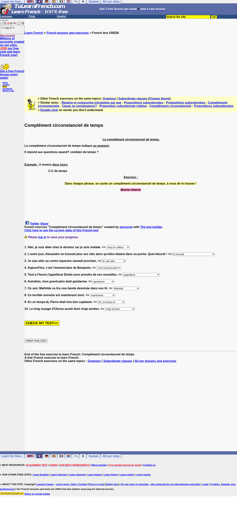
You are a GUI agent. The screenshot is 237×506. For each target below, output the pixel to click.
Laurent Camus (45, 484)
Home (5, 83)
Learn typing (143, 474)
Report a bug (8, 91)
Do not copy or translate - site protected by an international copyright (160, 484)
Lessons (6, 16)
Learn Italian (95, 474)
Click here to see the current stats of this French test (61, 230)
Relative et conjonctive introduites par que (91, 102)
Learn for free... (12, 456)
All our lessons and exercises (155, 361)
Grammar (109, 98)
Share (44, 223)
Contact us (149, 465)
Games (94, 456)
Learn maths (127, 474)
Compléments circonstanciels (170, 106)
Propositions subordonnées (143, 102)
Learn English (41, 474)
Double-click (49, 110)
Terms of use (96, 484)
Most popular (99, 465)
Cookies (215, 484)
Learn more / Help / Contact (71, 484)
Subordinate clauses (132, 98)
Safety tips (112, 484)
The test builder (151, 227)
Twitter (34, 223)
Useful (61, 16)
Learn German (59, 474)
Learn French (33, 32)
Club (32, 16)
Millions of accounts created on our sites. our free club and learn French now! (12, 47)
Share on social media (37, 493)
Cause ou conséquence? (79, 106)
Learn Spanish (77, 474)
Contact (6, 85)
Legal (205, 484)
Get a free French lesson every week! (12, 74)
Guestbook (7, 89)
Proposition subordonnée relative (123, 106)
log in (42, 237)
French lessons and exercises (68, 32)
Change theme (159, 98)
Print (5, 87)
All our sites (111, 456)
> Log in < (7, 27)
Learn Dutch (111, 474)
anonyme (126, 227)
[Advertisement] (130, 60)
